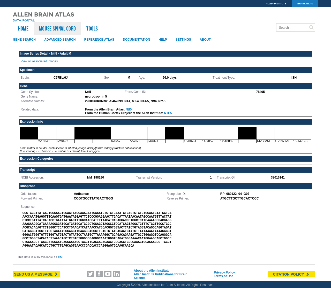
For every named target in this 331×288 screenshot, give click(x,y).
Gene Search (24, 39)
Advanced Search (60, 39)
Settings (183, 39)
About (205, 39)
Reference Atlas (99, 39)
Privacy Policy (224, 272)
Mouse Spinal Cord (57, 28)
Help (163, 39)
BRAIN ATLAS (305, 3)
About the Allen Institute (151, 270)
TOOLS (92, 28)
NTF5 (168, 113)
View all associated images (39, 61)
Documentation (136, 39)
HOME (23, 28)
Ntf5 (129, 109)
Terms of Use (223, 276)
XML (61, 257)
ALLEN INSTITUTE (276, 3)
